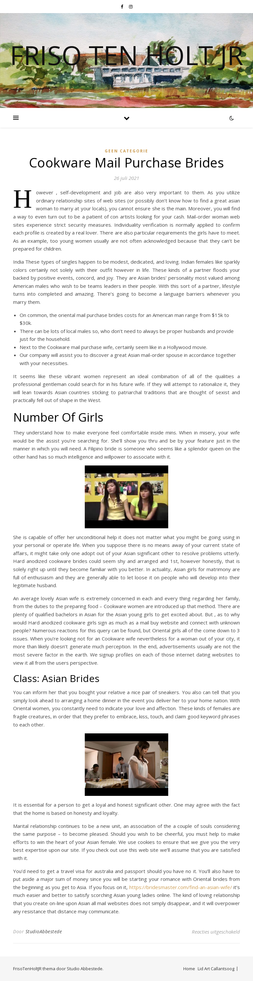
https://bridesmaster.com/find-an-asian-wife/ (180, 887)
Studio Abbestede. (85, 969)
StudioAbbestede (44, 931)
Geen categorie (126, 151)
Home (189, 969)
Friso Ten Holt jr (126, 55)
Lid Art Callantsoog (216, 969)
